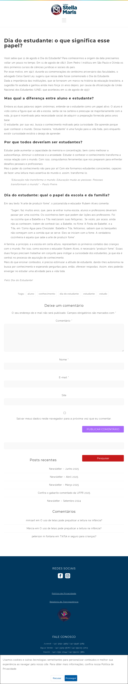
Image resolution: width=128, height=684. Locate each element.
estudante (89, 294)
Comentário (64, 320)
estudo (103, 294)
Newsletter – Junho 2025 (64, 469)
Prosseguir (71, 678)
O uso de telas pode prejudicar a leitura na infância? (71, 520)
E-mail (64, 377)
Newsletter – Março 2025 (64, 485)
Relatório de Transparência (64, 602)
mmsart (30, 520)
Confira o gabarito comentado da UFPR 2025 (64, 493)
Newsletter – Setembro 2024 (64, 501)
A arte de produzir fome (35, 203)
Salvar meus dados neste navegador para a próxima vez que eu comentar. (64, 418)
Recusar (57, 678)
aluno (31, 294)
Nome (64, 359)
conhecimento (47, 294)
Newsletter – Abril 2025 (64, 477)
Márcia (30, 528)
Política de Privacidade (64, 593)
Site (64, 395)
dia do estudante (69, 294)
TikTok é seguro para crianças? (78, 536)
